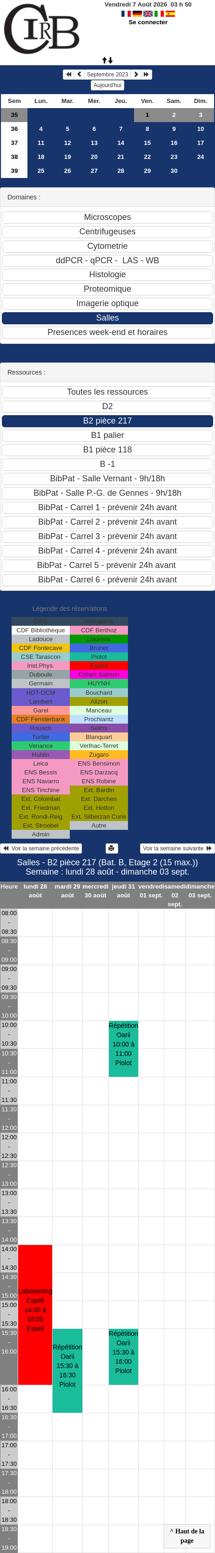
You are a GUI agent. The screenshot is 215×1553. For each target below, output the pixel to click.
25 (41, 170)
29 (147, 170)
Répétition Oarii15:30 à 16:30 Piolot (67, 1365)
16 (174, 142)
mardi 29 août (68, 891)
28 (120, 170)
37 (14, 142)
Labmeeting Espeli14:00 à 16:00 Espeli (35, 1309)
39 (14, 170)
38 (14, 156)
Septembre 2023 (107, 74)
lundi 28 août (35, 891)
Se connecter (148, 22)
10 (200, 128)
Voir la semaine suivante (177, 848)
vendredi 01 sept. (151, 891)
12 (67, 142)
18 (41, 156)
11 (41, 142)
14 (120, 142)
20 (94, 156)
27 (94, 170)
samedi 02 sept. (175, 895)
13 (94, 142)
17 (200, 142)
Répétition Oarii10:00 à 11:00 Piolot (123, 1044)
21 (120, 156)
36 (14, 128)
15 (147, 142)
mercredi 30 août (95, 891)
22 (147, 156)
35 (14, 114)
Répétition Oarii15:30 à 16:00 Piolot (123, 1352)
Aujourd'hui (107, 85)
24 (200, 156)
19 (67, 156)
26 (67, 170)
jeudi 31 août (123, 891)
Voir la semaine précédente (41, 848)
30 (174, 170)
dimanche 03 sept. (200, 891)
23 (174, 156)
